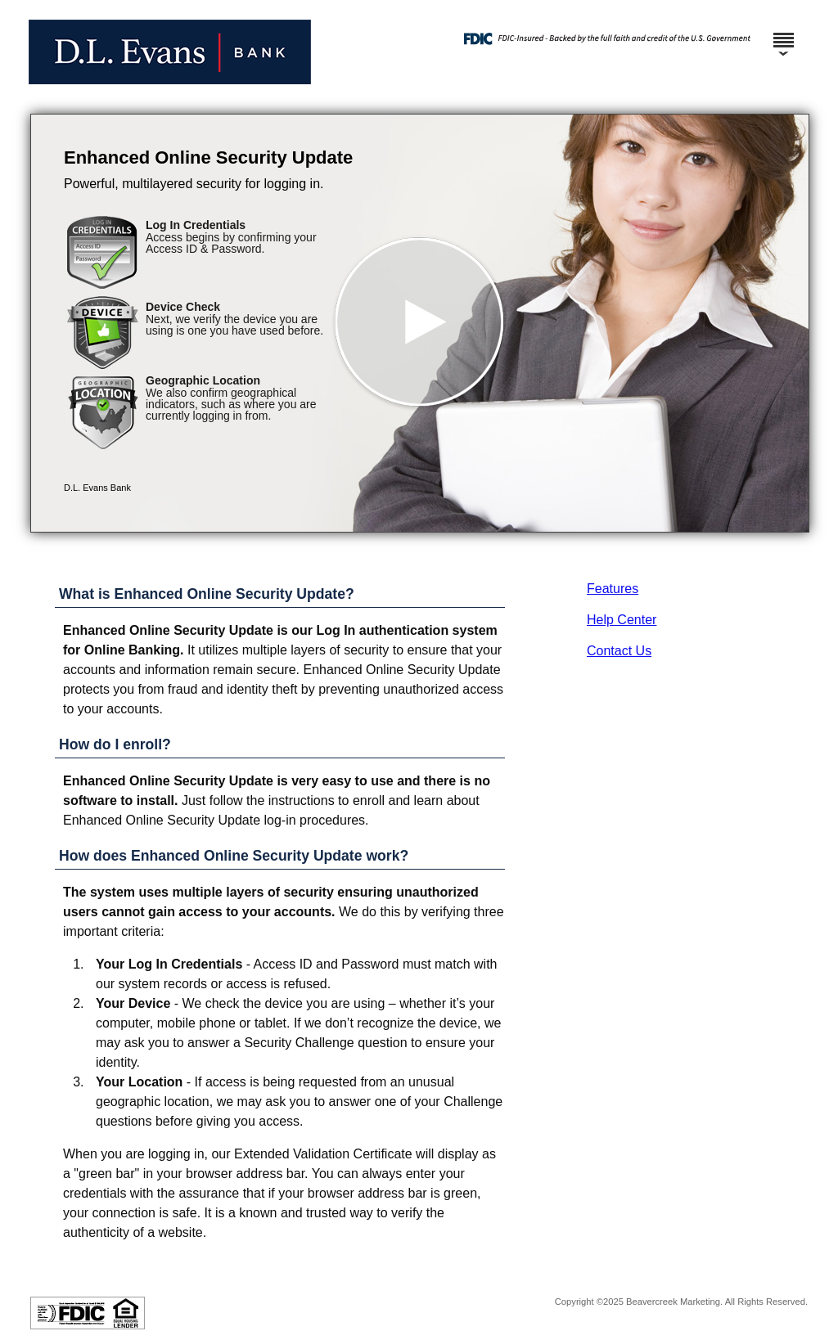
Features (612, 589)
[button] (420, 323)
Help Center (621, 620)
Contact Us (619, 651)
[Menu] (783, 32)
